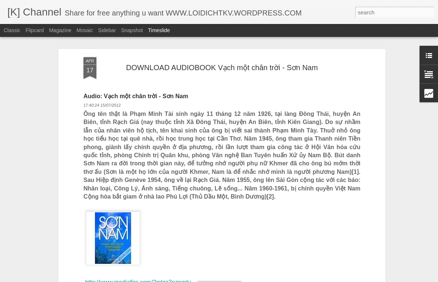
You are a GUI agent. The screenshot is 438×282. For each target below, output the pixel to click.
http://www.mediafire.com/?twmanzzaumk (137, 238)
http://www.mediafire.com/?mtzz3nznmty (138, 218)
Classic (12, 30)
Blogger (256, 278)
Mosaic (84, 30)
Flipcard (34, 30)
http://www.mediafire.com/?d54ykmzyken (137, 225)
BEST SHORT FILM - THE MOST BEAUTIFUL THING (353, 248)
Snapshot (132, 30)
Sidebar (107, 30)
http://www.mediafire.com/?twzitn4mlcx (134, 231)
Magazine (60, 30)
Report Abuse (277, 278)
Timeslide (159, 30)
